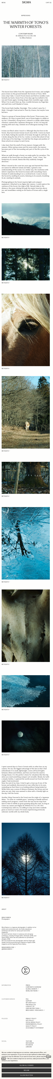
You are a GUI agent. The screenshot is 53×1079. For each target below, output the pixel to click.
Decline (26, 1070)
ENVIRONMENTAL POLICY (34, 1024)
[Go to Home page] (26, 2)
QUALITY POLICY (31, 1026)
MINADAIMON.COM (8, 947)
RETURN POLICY (31, 1003)
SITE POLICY (30, 1020)
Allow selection (26, 1075)
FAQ (27, 999)
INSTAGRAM (30, 1043)
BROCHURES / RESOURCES (34, 1010)
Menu (4, 2)
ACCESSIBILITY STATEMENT (35, 1028)
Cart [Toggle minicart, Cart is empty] (48, 2)
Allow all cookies (26, 1065)
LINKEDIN (29, 1047)
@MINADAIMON (7, 949)
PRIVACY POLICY (31, 1018)
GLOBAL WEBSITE (31, 989)
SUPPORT (29, 1001)
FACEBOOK (29, 1045)
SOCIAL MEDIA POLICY (33, 1022)
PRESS (28, 985)
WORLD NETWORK (32, 991)
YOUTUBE (29, 1041)
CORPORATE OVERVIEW (33, 987)
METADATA (5, 80)
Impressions (25, 15)
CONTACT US (30, 1006)
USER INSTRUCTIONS (32, 1008)
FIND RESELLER (31, 1005)
